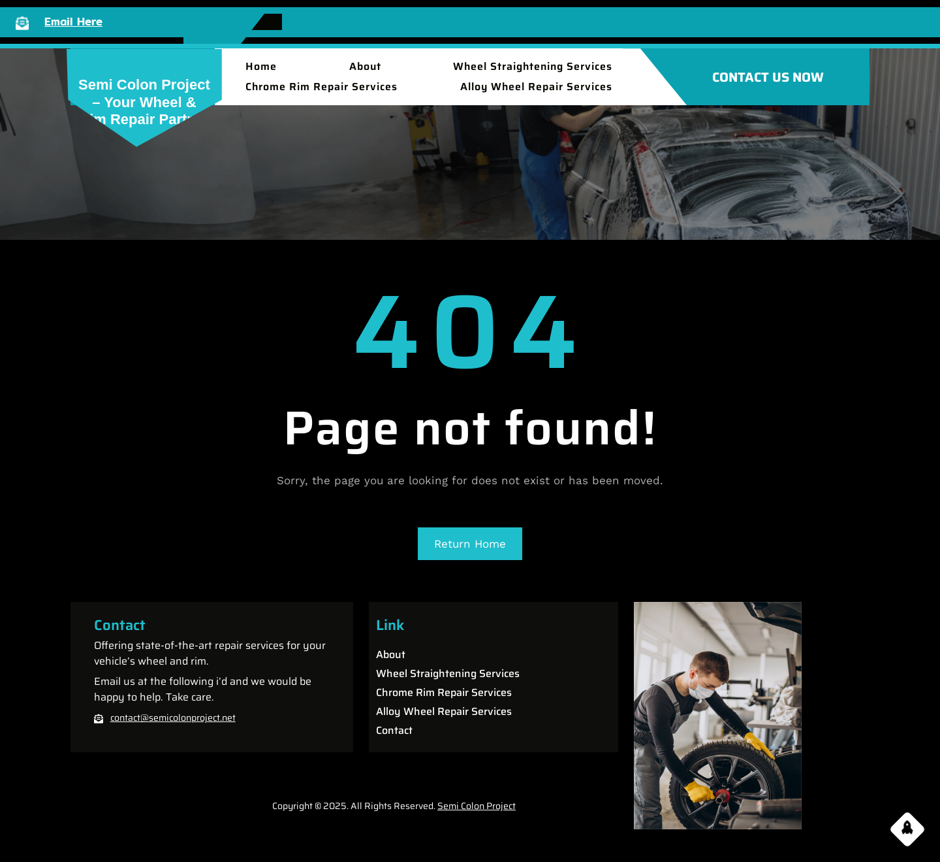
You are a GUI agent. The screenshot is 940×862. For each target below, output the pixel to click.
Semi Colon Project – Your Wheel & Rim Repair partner (144, 101)
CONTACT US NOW (768, 77)
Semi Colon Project (476, 806)
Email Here (73, 21)
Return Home (470, 543)
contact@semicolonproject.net (173, 717)
